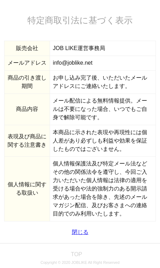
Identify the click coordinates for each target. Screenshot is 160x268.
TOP (76, 254)
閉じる (80, 232)
